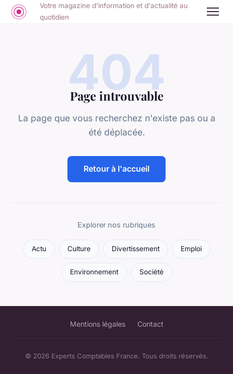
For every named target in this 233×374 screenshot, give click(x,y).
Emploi (191, 249)
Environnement (94, 272)
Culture (79, 249)
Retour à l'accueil (116, 169)
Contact (150, 324)
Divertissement (136, 249)
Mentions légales (97, 324)
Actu (39, 249)
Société (151, 272)
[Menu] (213, 12)
